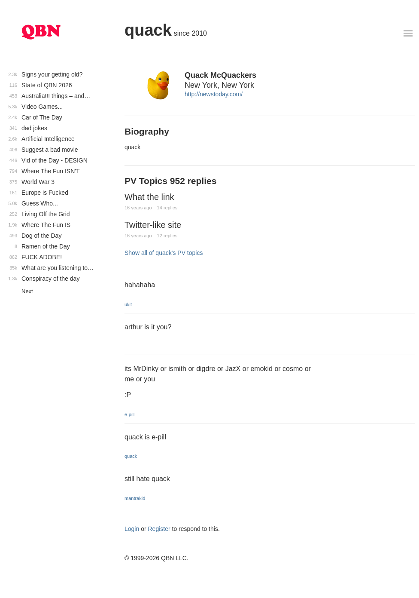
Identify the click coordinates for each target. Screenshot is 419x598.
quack (148, 30)
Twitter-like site (152, 225)
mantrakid (134, 498)
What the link (149, 197)
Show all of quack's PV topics (163, 252)
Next (27, 291)
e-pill (129, 414)
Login (131, 528)
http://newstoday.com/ (214, 94)
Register (159, 528)
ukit (128, 304)
